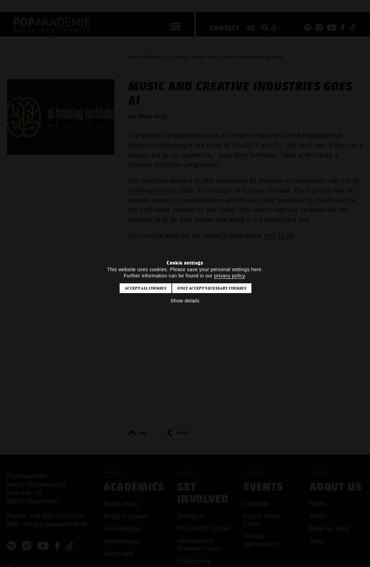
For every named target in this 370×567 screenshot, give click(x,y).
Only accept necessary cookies (211, 288)
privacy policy (229, 275)
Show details (185, 300)
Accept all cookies (145, 288)
